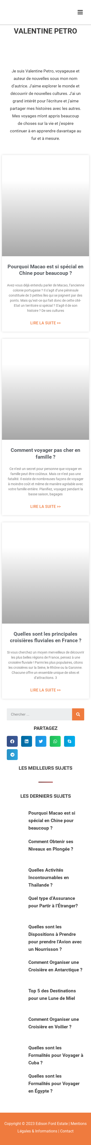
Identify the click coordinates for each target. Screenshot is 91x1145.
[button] (12, 741)
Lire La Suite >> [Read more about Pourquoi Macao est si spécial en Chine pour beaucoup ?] (45, 323)
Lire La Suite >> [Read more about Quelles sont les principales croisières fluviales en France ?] (45, 690)
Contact (67, 1131)
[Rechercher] (78, 714)
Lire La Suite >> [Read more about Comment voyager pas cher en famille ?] (45, 506)
